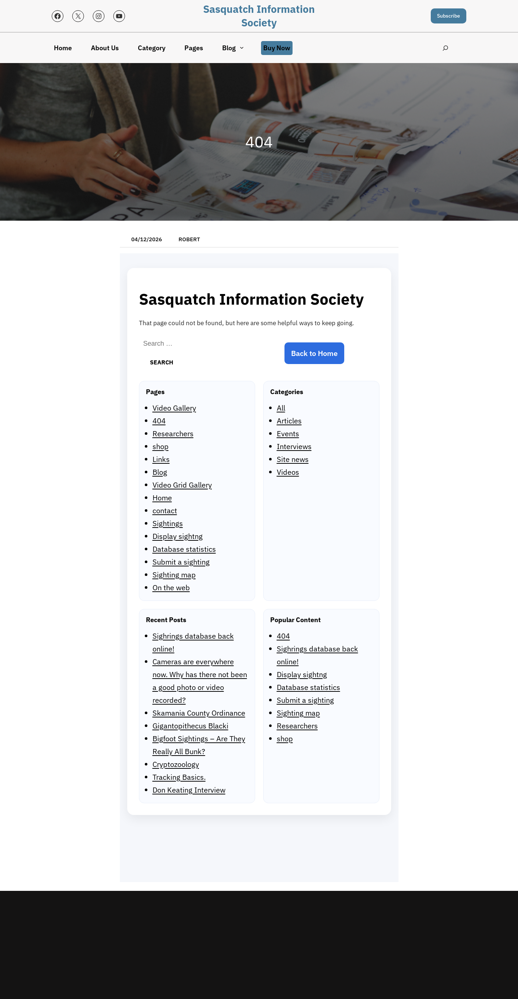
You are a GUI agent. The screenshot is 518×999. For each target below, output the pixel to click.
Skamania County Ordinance (199, 713)
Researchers (173, 433)
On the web (171, 587)
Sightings (168, 523)
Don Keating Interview (189, 790)
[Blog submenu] (242, 47)
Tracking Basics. (179, 777)
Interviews (294, 446)
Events (288, 433)
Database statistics (184, 549)
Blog (160, 472)
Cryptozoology (176, 764)
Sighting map (174, 575)
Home (162, 498)
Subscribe (448, 15)
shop (161, 446)
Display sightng (178, 536)
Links (161, 459)
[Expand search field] (446, 48)
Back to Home (314, 353)
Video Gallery (174, 408)
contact (165, 510)
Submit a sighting (181, 562)
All (281, 408)
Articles (289, 421)
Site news (293, 459)
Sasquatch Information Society (259, 15)
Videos (288, 472)
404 (159, 421)
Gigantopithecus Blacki (190, 726)
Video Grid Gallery (182, 485)
